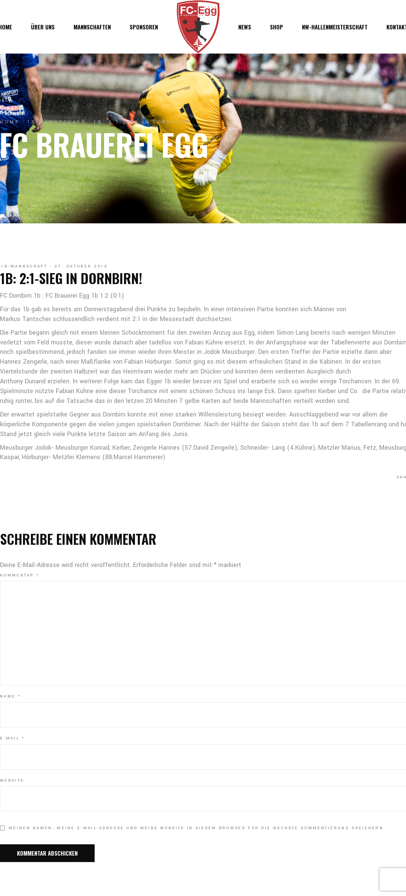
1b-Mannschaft (56, 122)
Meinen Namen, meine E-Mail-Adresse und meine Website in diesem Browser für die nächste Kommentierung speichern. (197, 828)
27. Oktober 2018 (81, 266)
